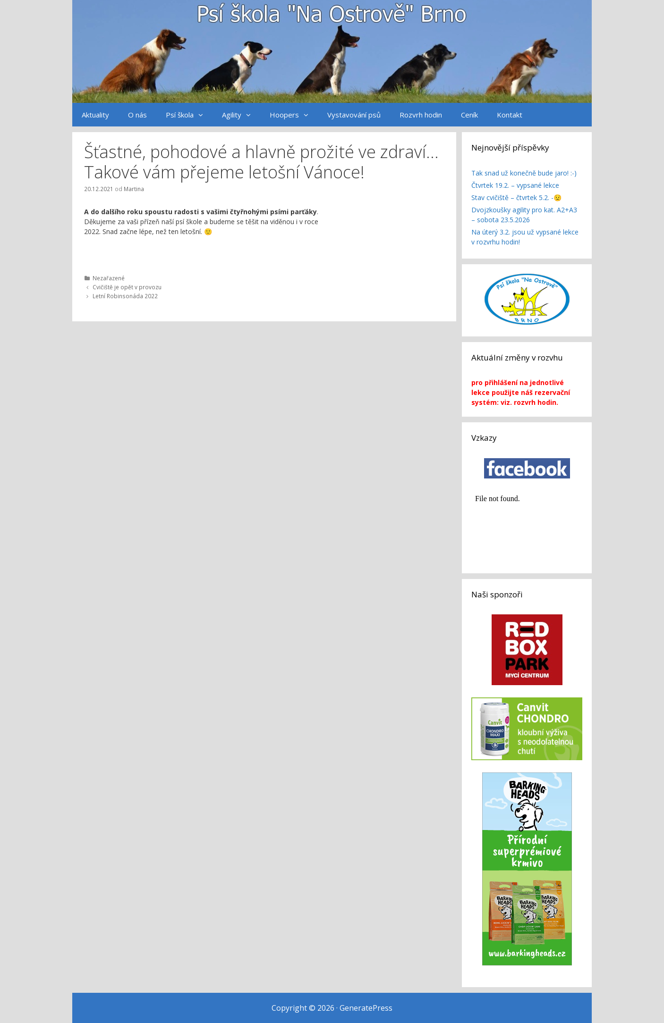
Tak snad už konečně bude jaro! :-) (524, 172)
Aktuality (95, 114)
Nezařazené (109, 278)
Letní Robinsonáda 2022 (125, 296)
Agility (241, 114)
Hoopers (294, 114)
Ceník (469, 114)
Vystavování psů (354, 114)
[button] (203, 114)
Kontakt (509, 114)
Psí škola (189, 114)
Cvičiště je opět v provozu (127, 287)
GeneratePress (366, 1008)
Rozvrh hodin (421, 114)
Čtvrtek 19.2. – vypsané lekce (515, 185)
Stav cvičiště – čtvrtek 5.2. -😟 (516, 197)
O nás (137, 114)
